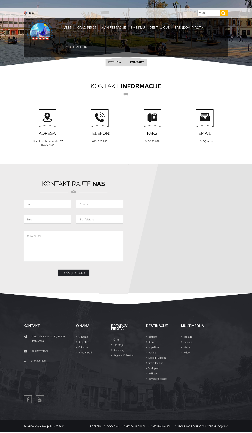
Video (186, 352)
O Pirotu (83, 347)
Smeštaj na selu (159, 427)
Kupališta (153, 347)
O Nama (83, 336)
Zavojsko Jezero (157, 378)
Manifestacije (114, 27)
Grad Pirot (87, 27)
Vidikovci (153, 373)
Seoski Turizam (157, 357)
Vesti (68, 27)
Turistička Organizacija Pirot (39, 427)
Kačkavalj (118, 350)
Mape (186, 347)
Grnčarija (118, 344)
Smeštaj (138, 27)
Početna (114, 62)
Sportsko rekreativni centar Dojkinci (202, 427)
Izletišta (152, 336)
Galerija (187, 342)
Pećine (152, 352)
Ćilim (116, 339)
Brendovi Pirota (188, 27)
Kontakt (82, 342)
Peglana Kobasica (123, 355)
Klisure (152, 342)
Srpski (30, 13)
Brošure (187, 336)
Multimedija (76, 47)
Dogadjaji (105, 427)
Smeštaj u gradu (130, 427)
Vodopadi (153, 368)
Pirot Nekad (85, 352)
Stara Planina (155, 363)
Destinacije (160, 27)
